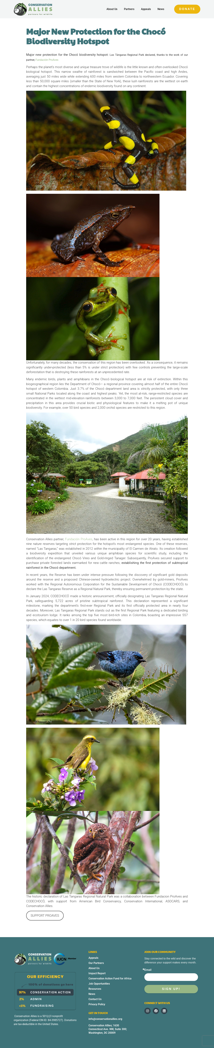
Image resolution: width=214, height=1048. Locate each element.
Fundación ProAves (47, 59)
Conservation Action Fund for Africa (110, 978)
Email (148, 970)
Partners (129, 9)
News (161, 9)
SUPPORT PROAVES (45, 915)
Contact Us (95, 999)
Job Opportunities (99, 983)
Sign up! (171, 989)
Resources (94, 988)
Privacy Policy (96, 1004)
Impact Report (97, 973)
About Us (111, 9)
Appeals (146, 9)
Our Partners (96, 963)
